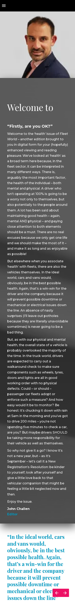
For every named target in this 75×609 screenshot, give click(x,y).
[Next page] (65, 593)
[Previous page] (57, 593)
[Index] (4, 5)
